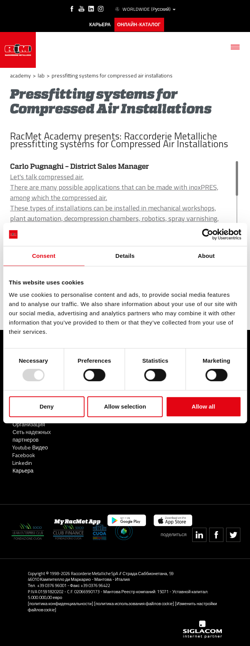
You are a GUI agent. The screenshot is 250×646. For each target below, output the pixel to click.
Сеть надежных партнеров (31, 435)
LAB (41, 75)
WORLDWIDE (144, 9)
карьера (99, 24)
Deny (47, 406)
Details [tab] (125, 255)
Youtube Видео (30, 446)
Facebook (23, 454)
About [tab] (206, 255)
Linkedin (22, 462)
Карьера (22, 470)
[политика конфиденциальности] (60, 602)
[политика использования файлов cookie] (134, 602)
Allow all (203, 406)
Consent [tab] (43, 255)
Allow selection (125, 406)
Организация (28, 423)
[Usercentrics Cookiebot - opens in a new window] (207, 234)
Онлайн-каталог (139, 24)
